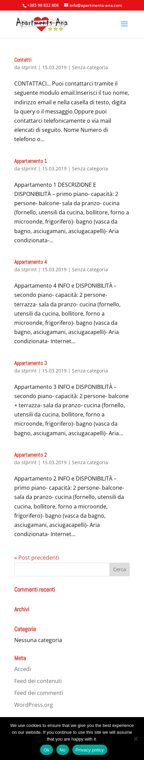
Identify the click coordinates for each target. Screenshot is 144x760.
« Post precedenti (36, 557)
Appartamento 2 (30, 454)
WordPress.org (33, 705)
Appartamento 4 (30, 261)
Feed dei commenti (38, 693)
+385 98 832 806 (43, 5)
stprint (29, 67)
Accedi (22, 669)
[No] (135, 738)
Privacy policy (90, 750)
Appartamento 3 (30, 363)
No (63, 750)
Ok (46, 750)
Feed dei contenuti (38, 681)
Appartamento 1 (30, 161)
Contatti (23, 59)
